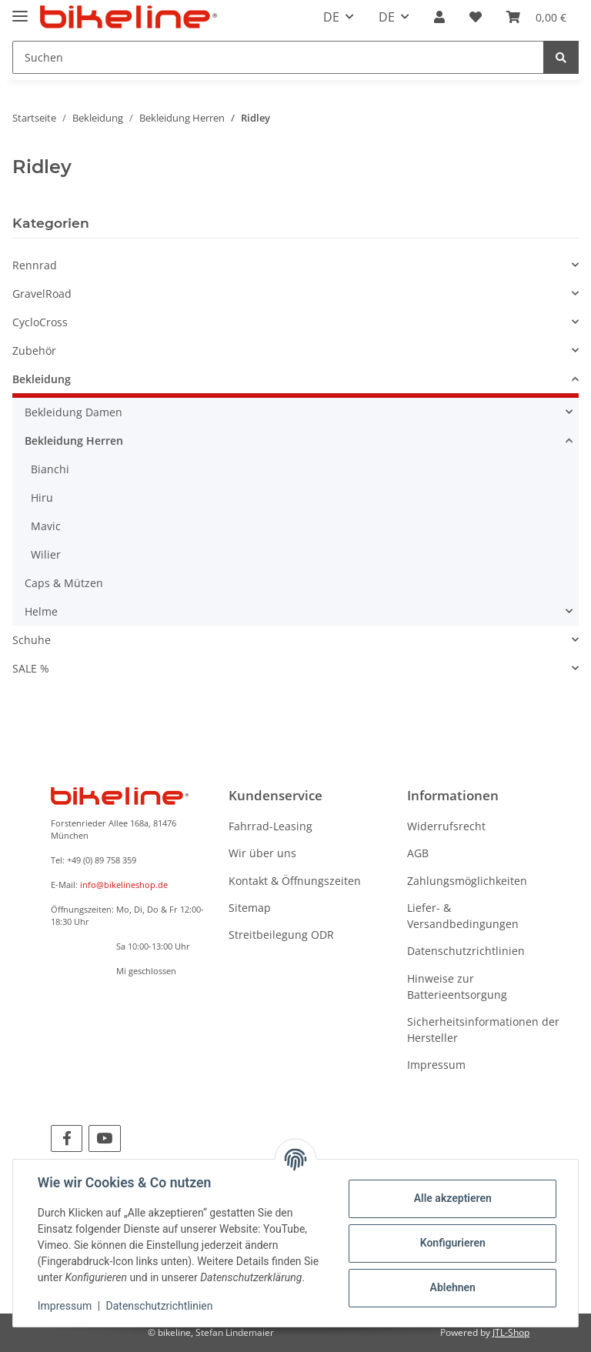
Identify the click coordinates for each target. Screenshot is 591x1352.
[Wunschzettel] (475, 17)
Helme (41, 611)
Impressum (436, 1064)
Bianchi (50, 469)
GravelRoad (42, 293)
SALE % (30, 668)
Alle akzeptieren (452, 1198)
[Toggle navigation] (20, 9)
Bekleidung (41, 379)
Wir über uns (262, 853)
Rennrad (34, 265)
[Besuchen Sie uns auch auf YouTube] (104, 1138)
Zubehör (34, 350)
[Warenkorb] (536, 17)
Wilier (46, 554)
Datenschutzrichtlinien (466, 950)
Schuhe (31, 640)
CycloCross (40, 322)
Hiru (42, 497)
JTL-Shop (510, 1332)
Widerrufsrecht (446, 826)
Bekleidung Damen (73, 412)
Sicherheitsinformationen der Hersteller (483, 1029)
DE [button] (331, 16)
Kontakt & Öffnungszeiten (295, 880)
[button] (439, 17)
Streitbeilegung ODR (281, 934)
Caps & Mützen (64, 583)
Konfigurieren (452, 1243)
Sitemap (250, 907)
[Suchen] (278, 57)
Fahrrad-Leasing (270, 826)
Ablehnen (452, 1287)
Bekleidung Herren (74, 440)
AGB (418, 853)
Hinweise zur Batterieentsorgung (457, 986)
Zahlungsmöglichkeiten (467, 880)
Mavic (46, 526)
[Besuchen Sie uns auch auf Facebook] (66, 1138)
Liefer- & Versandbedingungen (463, 915)
